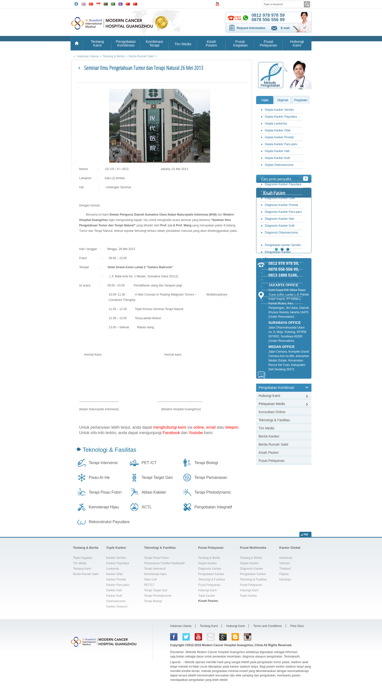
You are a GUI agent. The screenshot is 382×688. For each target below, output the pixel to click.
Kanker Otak (114, 574)
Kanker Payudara (117, 563)
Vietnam (284, 563)
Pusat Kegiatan (240, 43)
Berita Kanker (269, 436)
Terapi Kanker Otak (277, 265)
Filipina (284, 574)
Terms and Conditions (267, 626)
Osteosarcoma (115, 601)
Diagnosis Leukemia (278, 191)
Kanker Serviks (116, 558)
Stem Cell (150, 579)
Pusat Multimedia (253, 547)
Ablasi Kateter (154, 492)
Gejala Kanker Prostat (279, 137)
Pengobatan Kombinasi (126, 43)
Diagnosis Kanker (209, 568)
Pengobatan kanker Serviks (283, 245)
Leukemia (112, 568)
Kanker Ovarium (117, 606)
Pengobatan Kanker (211, 574)
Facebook (171, 433)
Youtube (196, 433)
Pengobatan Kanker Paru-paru (280, 280)
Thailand (285, 568)
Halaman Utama (180, 626)
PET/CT (149, 585)
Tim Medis (183, 44)
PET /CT (149, 463)
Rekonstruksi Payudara (109, 522)
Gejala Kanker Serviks (279, 109)
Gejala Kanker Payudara (281, 116)
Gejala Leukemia (276, 123)
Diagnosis (282, 100)
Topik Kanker (116, 547)
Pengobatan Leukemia (279, 259)
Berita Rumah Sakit (273, 444)
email (211, 427)
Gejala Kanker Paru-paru (281, 144)
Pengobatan (301, 100)
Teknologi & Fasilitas (109, 449)
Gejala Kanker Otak (278, 130)
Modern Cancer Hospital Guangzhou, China (232, 645)
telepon (231, 427)
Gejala (264, 100)
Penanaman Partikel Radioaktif (164, 563)
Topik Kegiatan (82, 558)
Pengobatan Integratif (213, 507)
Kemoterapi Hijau (104, 507)
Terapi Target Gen (157, 477)
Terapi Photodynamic (212, 492)
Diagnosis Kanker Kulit (279, 225)
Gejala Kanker (207, 563)
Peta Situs (297, 626)
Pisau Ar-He (99, 477)
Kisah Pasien (211, 43)
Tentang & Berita (85, 547)
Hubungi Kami (297, 43)
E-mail (285, 28)
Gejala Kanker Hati (277, 151)
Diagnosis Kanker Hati (279, 218)
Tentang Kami (97, 43)
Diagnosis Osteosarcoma (281, 232)
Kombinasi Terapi (154, 43)
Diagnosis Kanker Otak (280, 198)
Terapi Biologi (206, 463)
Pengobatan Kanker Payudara (276, 252)
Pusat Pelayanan (268, 43)
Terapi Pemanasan (210, 477)
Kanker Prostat (116, 579)
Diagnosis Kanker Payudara (283, 184)
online (198, 427)
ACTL (147, 507)
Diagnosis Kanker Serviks (281, 177)
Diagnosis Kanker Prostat (281, 205)
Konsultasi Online (272, 412)
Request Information (251, 28)
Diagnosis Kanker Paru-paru (283, 212)
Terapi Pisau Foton (105, 492)
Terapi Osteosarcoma (279, 300)
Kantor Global (289, 547)
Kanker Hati (114, 590)
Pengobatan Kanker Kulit (281, 293)
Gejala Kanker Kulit (277, 158)
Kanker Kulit (114, 595)
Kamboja (285, 579)
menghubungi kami (169, 427)
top (306, 534)
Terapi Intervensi (103, 463)
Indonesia (285, 558)
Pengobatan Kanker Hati (281, 286)
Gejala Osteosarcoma (279, 165)
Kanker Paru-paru (118, 585)
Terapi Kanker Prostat (279, 272)
